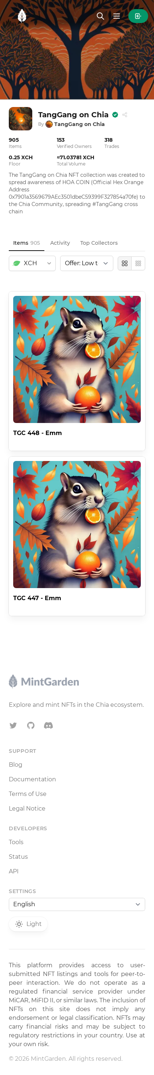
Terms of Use (28, 793)
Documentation (32, 779)
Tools (16, 842)
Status (18, 856)
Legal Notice (27, 808)
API (14, 871)
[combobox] (32, 263)
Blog (15, 764)
